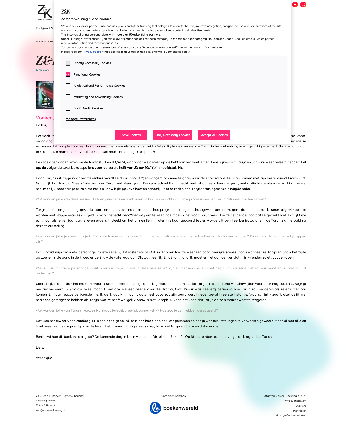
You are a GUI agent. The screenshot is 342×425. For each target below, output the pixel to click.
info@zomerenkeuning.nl (50, 410)
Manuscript (299, 410)
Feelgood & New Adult (53, 28)
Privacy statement (295, 400)
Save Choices (131, 135)
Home (39, 41)
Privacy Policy (92, 51)
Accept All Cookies (214, 135)
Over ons (301, 405)
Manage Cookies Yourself (291, 415)
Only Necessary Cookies (173, 135)
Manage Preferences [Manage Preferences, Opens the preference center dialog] (81, 119)
